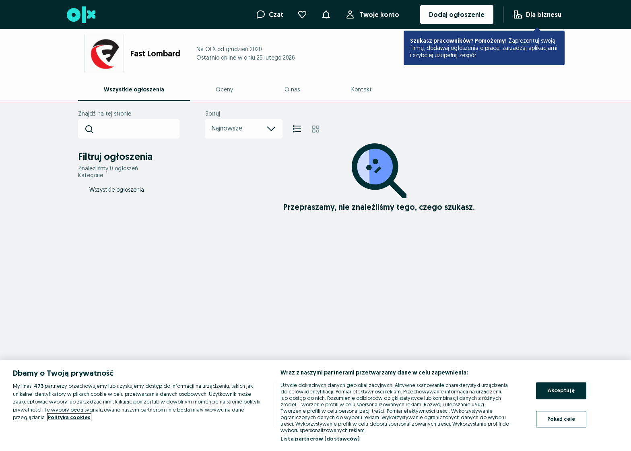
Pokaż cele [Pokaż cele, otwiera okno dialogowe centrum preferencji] (561, 419)
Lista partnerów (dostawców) (320, 438)
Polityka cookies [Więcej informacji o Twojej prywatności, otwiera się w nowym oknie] (69, 417)
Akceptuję (561, 390)
